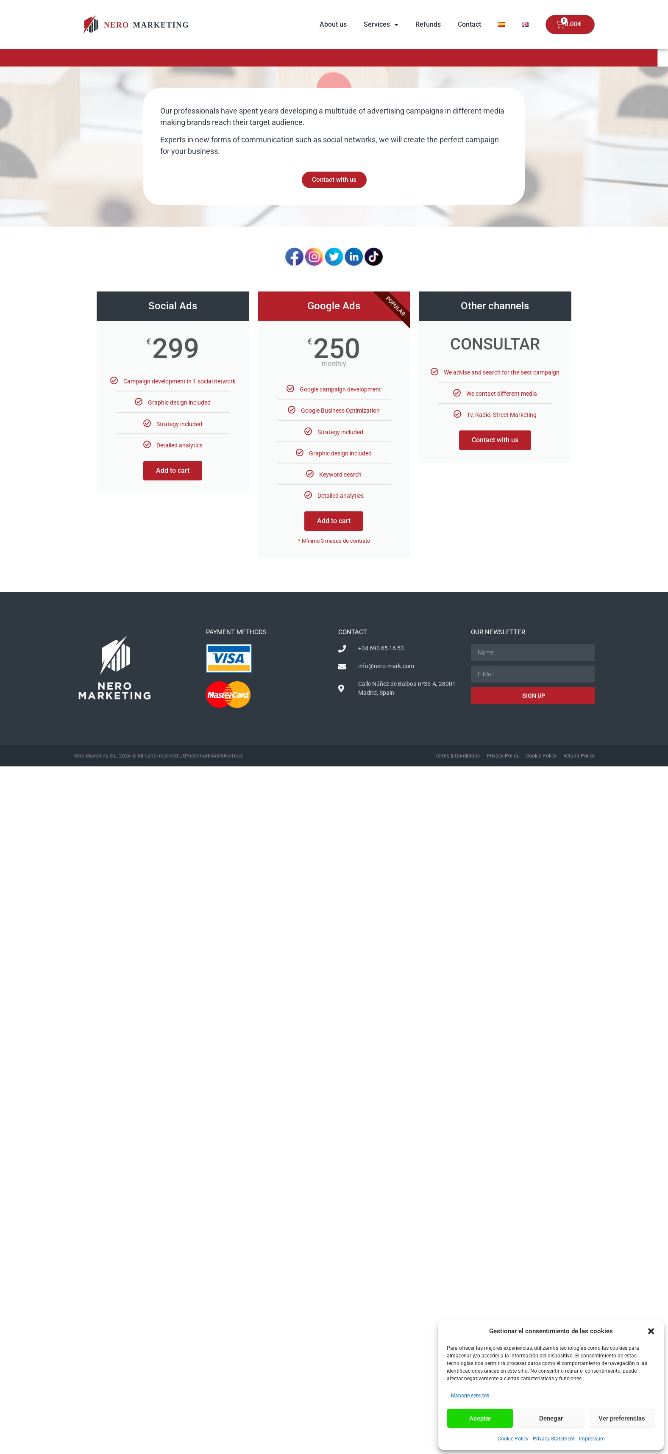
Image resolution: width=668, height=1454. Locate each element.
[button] (651, 1331)
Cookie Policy (513, 1439)
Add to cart (172, 470)
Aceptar (480, 1418)
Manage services (470, 1396)
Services (381, 24)
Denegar (551, 1418)
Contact (469, 24)
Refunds (428, 24)
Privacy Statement (554, 1439)
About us (333, 24)
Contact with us (495, 440)
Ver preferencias (621, 1418)
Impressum (592, 1439)
